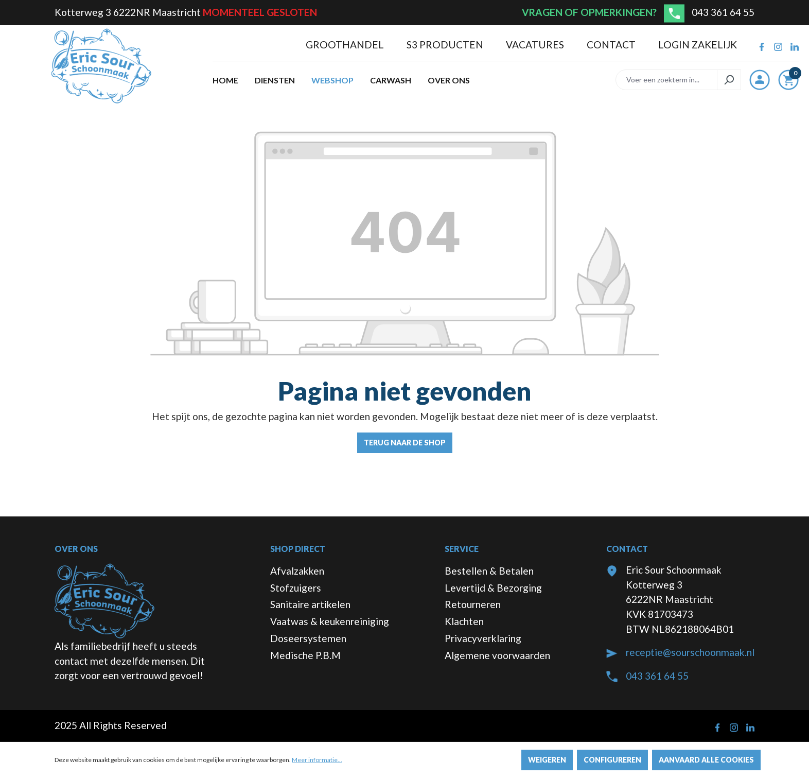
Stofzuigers (295, 588)
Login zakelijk (697, 44)
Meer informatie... (317, 760)
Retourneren (473, 604)
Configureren (612, 759)
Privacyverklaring (483, 638)
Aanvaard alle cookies (706, 759)
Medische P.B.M (305, 655)
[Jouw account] (759, 80)
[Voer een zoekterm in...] (666, 80)
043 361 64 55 (723, 12)
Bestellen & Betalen (489, 571)
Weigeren (547, 759)
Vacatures (536, 44)
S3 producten (446, 44)
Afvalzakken (297, 571)
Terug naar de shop (405, 442)
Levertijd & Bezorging (493, 588)
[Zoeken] (729, 80)
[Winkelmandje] (788, 82)
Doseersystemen (308, 638)
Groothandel (346, 44)
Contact (612, 44)
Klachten (464, 621)
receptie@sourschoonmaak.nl (690, 652)
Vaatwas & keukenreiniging (329, 621)
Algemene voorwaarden (497, 655)
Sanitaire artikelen (310, 604)
